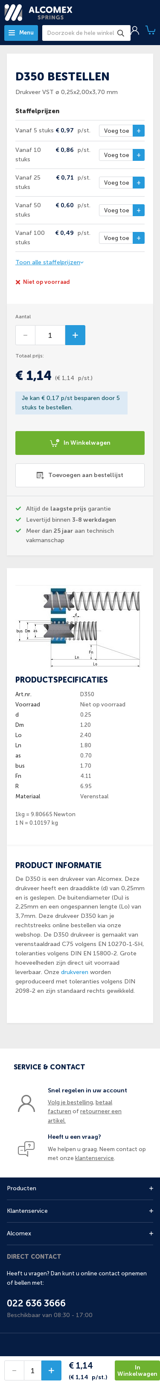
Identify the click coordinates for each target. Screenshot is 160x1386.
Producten (21, 1188)
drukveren (74, 972)
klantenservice (94, 1158)
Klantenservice (27, 1211)
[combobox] (86, 33)
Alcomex (19, 1233)
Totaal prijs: (29, 356)
